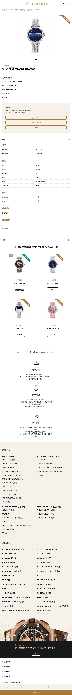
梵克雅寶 (19, 280)
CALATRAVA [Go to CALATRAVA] (6, 514)
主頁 (3, 10)
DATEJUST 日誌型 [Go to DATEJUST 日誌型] (8, 460)
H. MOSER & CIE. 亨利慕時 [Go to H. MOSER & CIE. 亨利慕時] (48, 571)
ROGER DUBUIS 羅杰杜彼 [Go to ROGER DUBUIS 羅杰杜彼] (13, 602)
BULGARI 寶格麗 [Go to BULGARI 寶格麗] (9, 558)
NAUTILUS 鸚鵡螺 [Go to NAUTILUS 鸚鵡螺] (8, 529)
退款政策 (43, 406)
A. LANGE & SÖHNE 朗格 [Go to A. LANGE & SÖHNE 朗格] (13, 549)
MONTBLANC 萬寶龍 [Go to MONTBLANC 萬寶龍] (46, 589)
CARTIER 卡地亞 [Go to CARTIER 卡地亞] (44, 558)
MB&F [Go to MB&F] (5, 589)
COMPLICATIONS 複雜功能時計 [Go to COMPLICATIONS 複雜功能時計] (12, 518)
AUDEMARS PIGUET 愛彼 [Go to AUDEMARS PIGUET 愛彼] (48, 457)
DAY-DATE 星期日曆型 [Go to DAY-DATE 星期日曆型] (9, 464)
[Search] (64, 3)
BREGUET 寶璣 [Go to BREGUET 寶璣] (43, 554)
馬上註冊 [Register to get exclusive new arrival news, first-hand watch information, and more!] (36, 653)
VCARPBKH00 (19, 328)
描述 (36, 240)
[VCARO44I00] (19, 264)
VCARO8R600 (52, 283)
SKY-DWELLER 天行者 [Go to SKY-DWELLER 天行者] (9, 490)
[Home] (35, 3)
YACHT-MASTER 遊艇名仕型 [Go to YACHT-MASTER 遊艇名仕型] (12, 498)
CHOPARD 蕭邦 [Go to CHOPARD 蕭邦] (44, 562)
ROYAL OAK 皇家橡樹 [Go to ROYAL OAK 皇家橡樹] (44, 464)
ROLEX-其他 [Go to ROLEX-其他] (6, 502)
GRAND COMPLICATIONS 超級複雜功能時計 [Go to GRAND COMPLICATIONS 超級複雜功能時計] (17, 525)
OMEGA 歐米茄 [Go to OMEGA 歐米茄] (8, 593)
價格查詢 (36, 692)
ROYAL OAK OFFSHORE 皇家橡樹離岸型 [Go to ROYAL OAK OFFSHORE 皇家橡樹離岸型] (50, 471)
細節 (36, 139)
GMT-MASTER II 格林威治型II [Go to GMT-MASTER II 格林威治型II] (12, 471)
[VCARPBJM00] (52, 309)
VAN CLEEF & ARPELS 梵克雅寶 (15, 10)
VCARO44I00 (19, 283)
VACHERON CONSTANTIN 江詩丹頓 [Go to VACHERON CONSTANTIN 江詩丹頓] (52, 606)
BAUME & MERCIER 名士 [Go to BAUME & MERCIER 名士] (48, 549)
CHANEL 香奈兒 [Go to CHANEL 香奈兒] (8, 562)
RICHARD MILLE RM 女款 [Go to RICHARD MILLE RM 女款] (45, 518)
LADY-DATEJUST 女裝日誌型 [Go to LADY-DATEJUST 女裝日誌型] (12, 475)
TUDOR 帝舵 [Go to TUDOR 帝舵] (7, 606)
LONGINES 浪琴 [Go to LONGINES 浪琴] (44, 584)
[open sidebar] (7, 4)
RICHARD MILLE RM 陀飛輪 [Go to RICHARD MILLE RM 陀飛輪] (46, 510)
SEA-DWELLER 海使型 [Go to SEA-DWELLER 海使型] (9, 483)
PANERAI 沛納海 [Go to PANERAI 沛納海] (44, 593)
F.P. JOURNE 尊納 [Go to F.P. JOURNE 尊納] (10, 567)
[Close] (70, 686)
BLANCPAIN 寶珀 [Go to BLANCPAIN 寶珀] (9, 554)
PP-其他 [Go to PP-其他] (5, 533)
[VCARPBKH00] (19, 309)
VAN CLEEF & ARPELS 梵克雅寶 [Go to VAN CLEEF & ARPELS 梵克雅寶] (16, 610)
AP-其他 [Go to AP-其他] (40, 475)
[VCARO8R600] (52, 264)
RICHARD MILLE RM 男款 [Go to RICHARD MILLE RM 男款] (45, 514)
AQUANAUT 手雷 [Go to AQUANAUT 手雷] (8, 510)
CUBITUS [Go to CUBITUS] (5, 521)
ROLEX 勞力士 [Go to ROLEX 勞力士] (8, 457)
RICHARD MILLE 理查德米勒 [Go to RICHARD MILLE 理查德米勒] (49, 507)
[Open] (7, 4)
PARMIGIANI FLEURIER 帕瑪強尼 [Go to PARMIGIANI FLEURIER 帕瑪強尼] (16, 597)
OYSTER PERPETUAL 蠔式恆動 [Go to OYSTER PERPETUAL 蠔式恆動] (12, 479)
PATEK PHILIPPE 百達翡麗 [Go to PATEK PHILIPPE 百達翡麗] (13, 507)
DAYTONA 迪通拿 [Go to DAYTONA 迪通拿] (8, 467)
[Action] (62, 686)
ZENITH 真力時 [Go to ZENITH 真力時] (43, 610)
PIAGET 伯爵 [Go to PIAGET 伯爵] (42, 597)
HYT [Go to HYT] (39, 576)
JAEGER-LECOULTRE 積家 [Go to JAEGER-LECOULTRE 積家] (13, 584)
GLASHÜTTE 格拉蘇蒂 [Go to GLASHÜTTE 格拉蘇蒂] (11, 571)
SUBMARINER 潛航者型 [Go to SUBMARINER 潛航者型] (10, 494)
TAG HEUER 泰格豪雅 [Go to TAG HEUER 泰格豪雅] (46, 602)
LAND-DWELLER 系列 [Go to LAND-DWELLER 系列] (9, 487)
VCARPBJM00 (53, 328)
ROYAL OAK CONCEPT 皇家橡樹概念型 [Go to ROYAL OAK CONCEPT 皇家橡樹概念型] (50, 467)
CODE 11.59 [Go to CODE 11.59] (41, 460)
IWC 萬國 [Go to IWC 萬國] (6, 580)
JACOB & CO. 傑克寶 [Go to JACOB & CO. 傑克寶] (46, 580)
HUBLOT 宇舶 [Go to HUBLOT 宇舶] (8, 576)
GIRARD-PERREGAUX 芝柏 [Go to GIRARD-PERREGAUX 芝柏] (48, 567)
